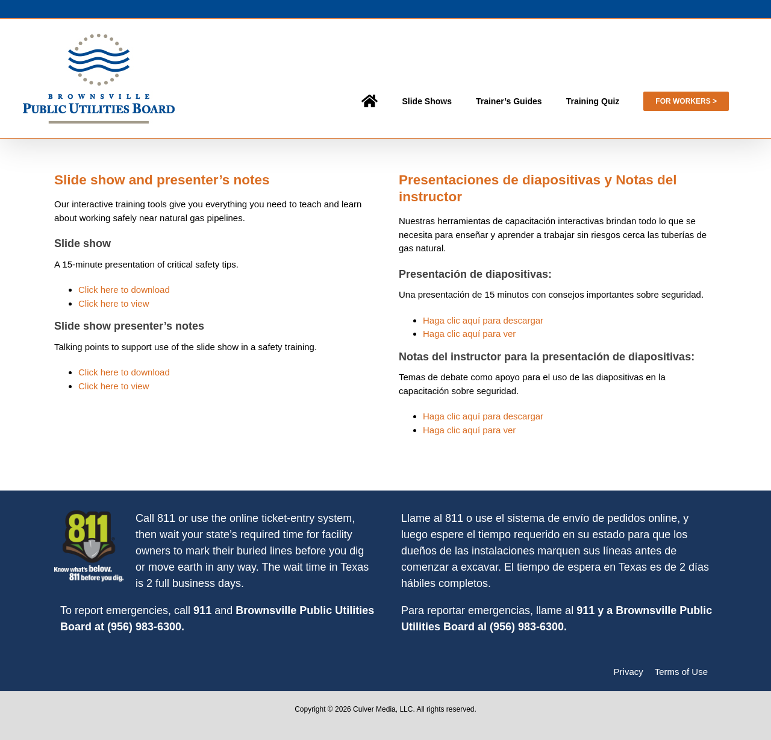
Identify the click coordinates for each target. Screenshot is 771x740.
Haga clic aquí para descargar (483, 320)
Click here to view (113, 303)
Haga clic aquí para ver (469, 333)
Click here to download (124, 289)
